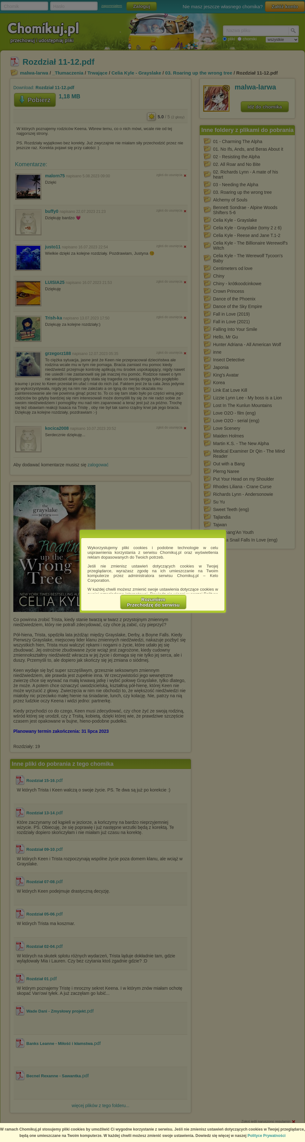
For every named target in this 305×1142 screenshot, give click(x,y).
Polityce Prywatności (267, 1135)
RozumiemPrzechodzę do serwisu (153, 602)
